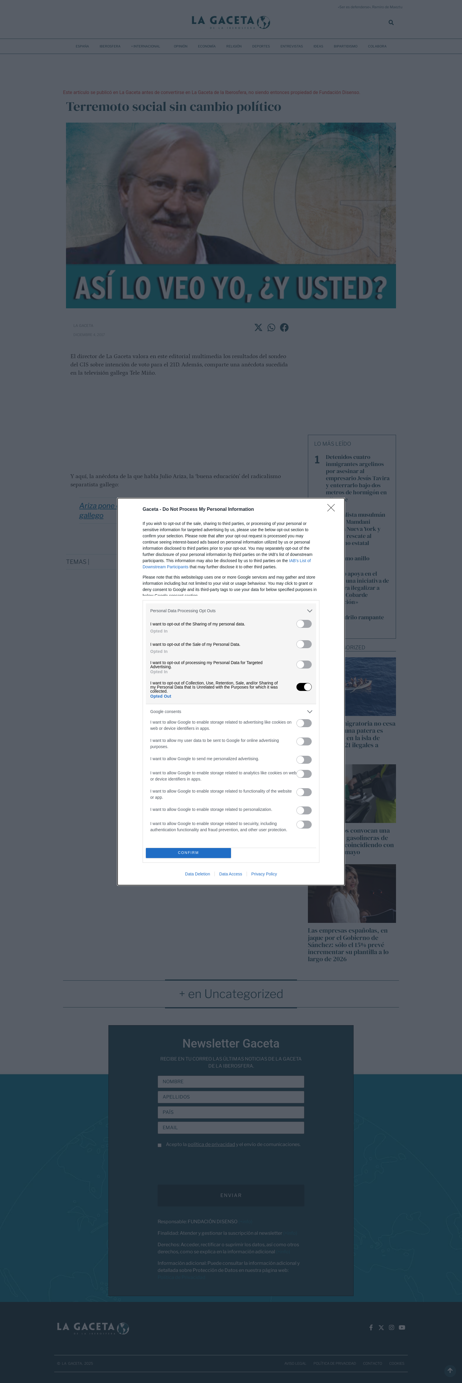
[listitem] (231, 611)
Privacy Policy (264, 874)
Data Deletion (197, 874)
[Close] (333, 509)
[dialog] (231, 691)
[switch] (304, 624)
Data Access (230, 874)
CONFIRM (188, 853)
